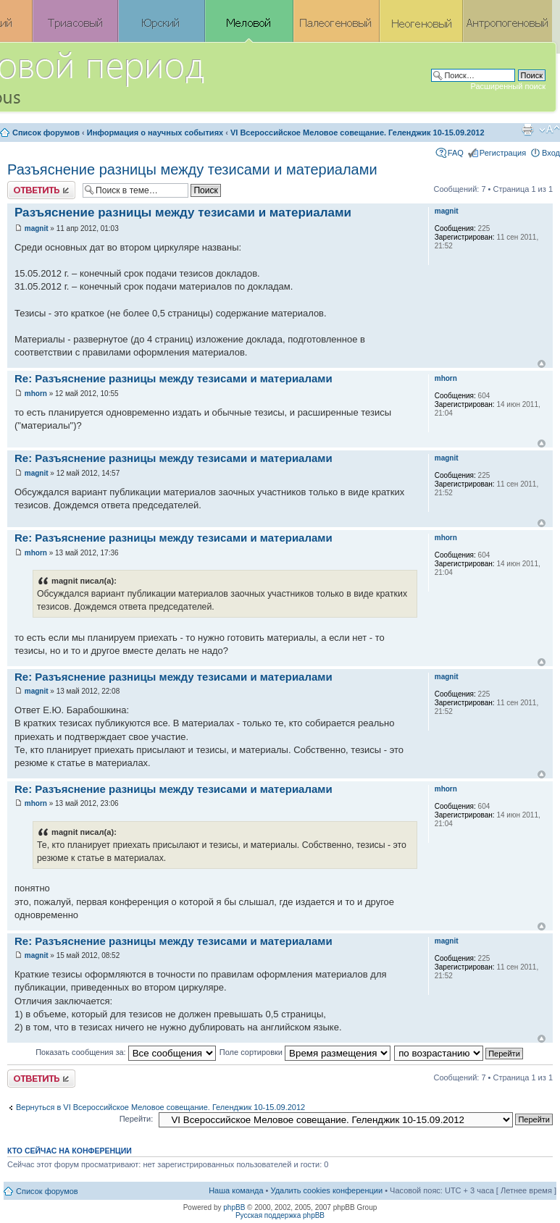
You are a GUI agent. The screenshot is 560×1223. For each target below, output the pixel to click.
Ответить (41, 190)
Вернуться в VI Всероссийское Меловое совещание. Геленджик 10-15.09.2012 (160, 1107)
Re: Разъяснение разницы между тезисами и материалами (173, 378)
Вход (551, 152)
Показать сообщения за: (125, 1052)
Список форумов (46, 132)
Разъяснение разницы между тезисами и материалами (192, 169)
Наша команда (236, 1190)
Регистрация (503, 152)
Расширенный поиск (508, 86)
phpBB (234, 1207)
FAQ (456, 152)
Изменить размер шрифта (549, 129)
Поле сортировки (305, 1052)
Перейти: (137, 1118)
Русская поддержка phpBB (280, 1215)
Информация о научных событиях (155, 132)
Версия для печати (527, 129)
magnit (37, 228)
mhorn (36, 394)
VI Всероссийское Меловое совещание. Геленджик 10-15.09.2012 (357, 132)
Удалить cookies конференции (327, 1190)
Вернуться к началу (542, 364)
